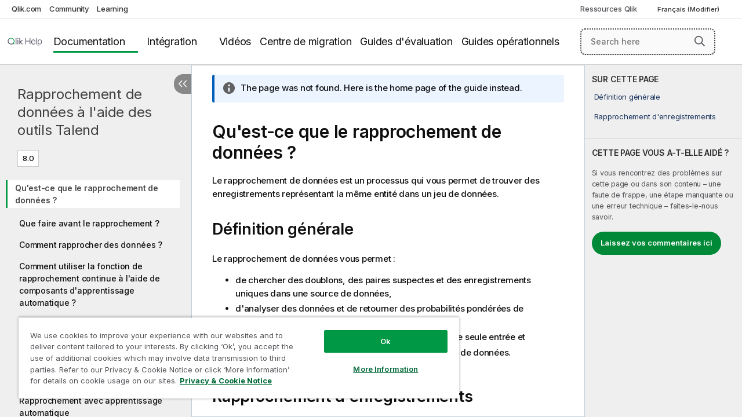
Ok (377, 332)
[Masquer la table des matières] (182, 84)
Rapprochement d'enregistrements (655, 116)
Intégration (172, 41)
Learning (112, 8)
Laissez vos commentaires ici (656, 242)
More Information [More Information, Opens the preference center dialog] (376, 360)
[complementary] (663, 241)
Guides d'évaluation (406, 41)
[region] (234, 353)
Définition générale (627, 96)
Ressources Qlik (608, 8)
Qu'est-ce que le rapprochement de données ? (86, 194)
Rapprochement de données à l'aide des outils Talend (84, 112)
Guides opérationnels (510, 41)
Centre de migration (305, 41)
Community (69, 8)
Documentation (89, 41)
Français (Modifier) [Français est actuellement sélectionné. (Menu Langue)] (689, 9)
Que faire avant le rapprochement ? (89, 223)
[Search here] (647, 42)
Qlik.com (26, 8)
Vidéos (235, 41)
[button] (699, 41)
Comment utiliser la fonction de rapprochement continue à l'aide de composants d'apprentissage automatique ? (89, 284)
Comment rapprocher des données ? (90, 245)
